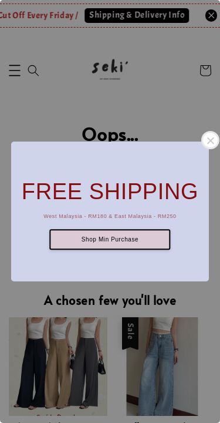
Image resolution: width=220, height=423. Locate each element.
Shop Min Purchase (110, 239)
